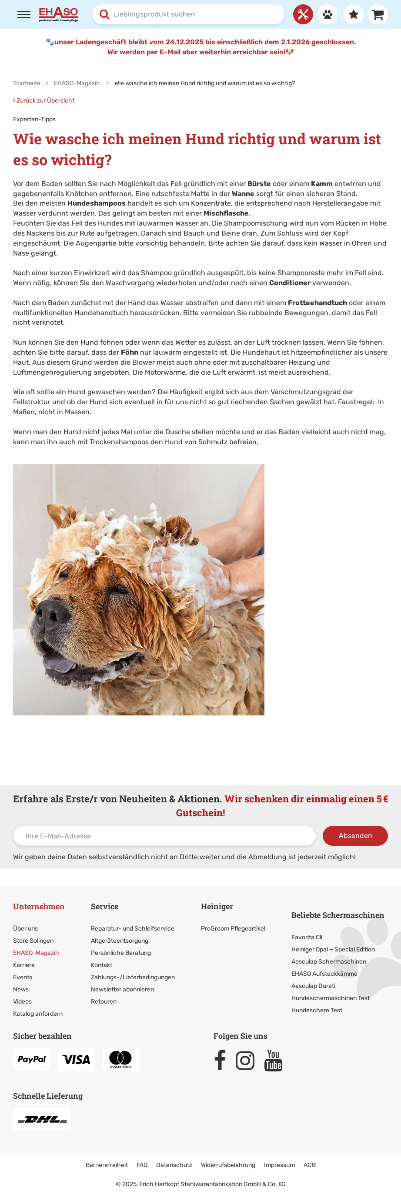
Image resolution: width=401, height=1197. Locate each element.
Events (22, 977)
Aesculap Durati (313, 986)
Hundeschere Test (316, 1010)
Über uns (25, 928)
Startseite (26, 83)
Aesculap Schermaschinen (328, 961)
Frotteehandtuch (317, 303)
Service (104, 906)
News (21, 989)
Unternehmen (39, 906)
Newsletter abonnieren (122, 989)
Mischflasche (226, 213)
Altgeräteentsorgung (119, 940)
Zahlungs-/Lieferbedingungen (133, 977)
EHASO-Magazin (36, 953)
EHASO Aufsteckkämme (324, 974)
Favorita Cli (306, 937)
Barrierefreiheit (107, 1165)
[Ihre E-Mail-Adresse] (164, 836)
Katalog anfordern (38, 1013)
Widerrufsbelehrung (228, 1165)
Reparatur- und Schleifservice (132, 928)
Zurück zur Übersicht (43, 100)
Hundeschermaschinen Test (330, 998)
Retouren (104, 1001)
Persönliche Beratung (121, 953)
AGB (310, 1165)
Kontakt (101, 965)
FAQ (142, 1165)
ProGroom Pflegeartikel (233, 928)
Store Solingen (33, 940)
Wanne (243, 194)
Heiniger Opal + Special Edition (333, 949)
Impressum (279, 1165)
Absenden (355, 835)
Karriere (24, 965)
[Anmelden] (325, 14)
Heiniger (217, 906)
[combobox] (188, 14)
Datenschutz (174, 1165)
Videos (22, 1001)
